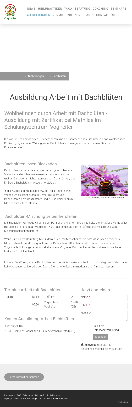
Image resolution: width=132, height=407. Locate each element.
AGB (19, 395)
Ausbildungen (38, 15)
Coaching (100, 8)
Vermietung (62, 15)
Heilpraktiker (50, 8)
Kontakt (103, 15)
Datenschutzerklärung (106, 330)
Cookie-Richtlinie (44, 395)
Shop (116, 15)
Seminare (118, 8)
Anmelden (123, 402)
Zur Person (84, 15)
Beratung (82, 8)
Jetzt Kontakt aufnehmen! (24, 377)
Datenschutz (29, 395)
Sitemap (57, 395)
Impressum (9, 395)
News (31, 8)
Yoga (68, 8)
